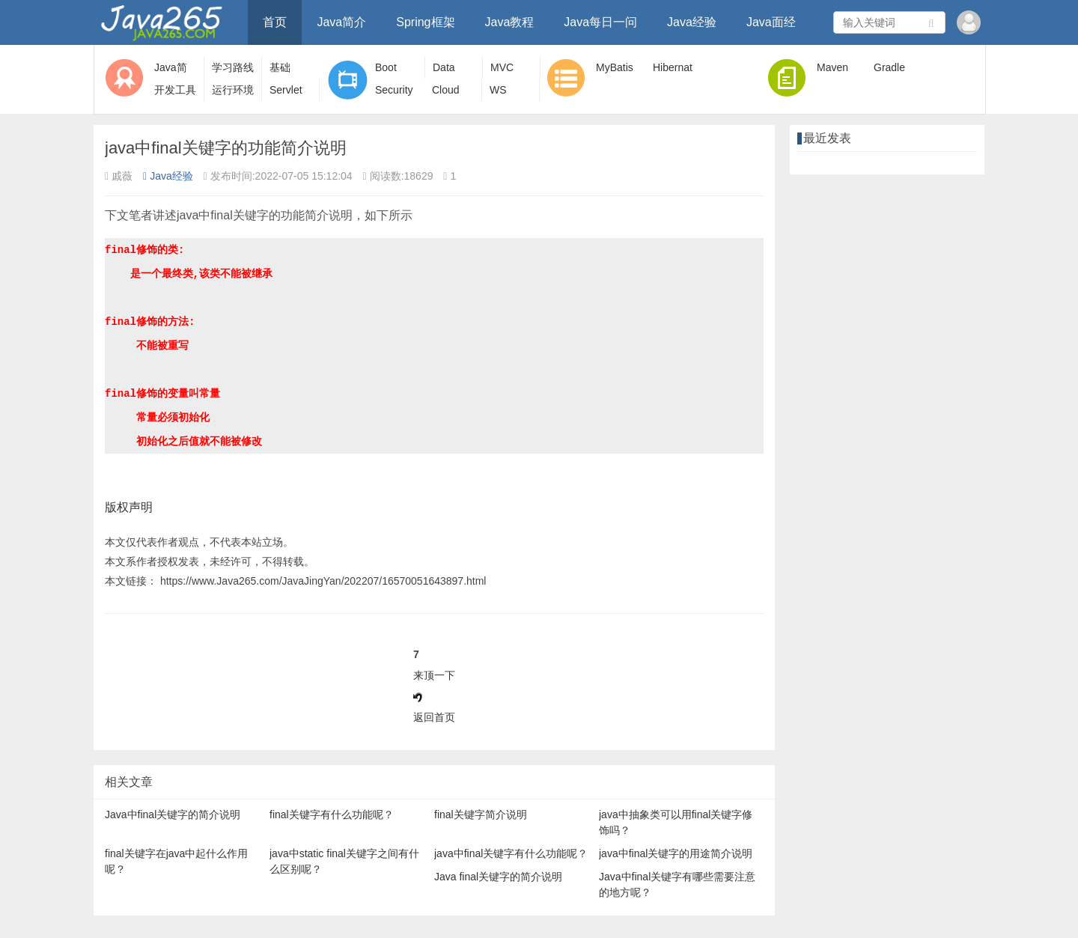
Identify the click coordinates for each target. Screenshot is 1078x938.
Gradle (889, 67)
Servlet (286, 90)
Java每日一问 (600, 22)
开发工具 (175, 90)
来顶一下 (434, 675)
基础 (280, 67)
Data (444, 67)
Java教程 (510, 22)
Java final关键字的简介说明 (498, 877)
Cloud (446, 90)
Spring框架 (425, 22)
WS (498, 90)
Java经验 (691, 22)
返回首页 (434, 717)
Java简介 (341, 22)
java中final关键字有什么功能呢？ (511, 853)
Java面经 (771, 22)
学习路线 (233, 67)
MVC (502, 67)
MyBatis (614, 67)
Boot (386, 67)
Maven (832, 67)
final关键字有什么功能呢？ (332, 814)
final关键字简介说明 (480, 814)
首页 (275, 22)
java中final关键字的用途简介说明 (675, 853)
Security (394, 90)
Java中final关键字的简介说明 (172, 814)
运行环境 (233, 90)
